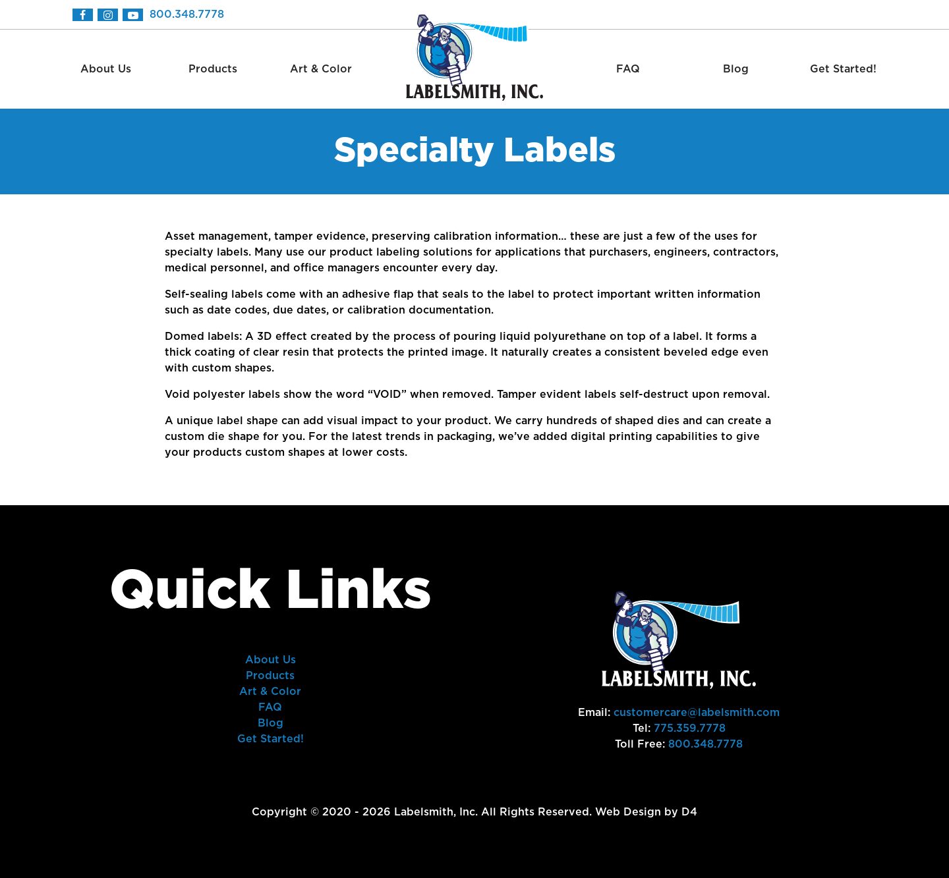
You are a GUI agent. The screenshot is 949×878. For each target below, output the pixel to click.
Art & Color (321, 69)
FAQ (628, 69)
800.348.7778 (187, 14)
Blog (736, 69)
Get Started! (843, 69)
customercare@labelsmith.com (697, 712)
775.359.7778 (690, 728)
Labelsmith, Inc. (436, 812)
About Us (105, 69)
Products (212, 69)
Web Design (628, 812)
